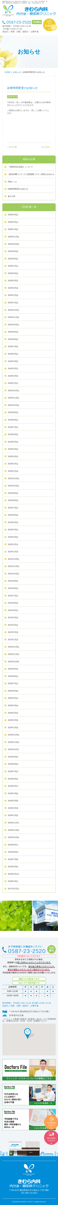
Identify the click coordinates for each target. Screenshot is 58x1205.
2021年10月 (13, 573)
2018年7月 (13, 859)
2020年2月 (13, 720)
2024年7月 (13, 346)
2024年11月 (13, 317)
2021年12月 (13, 559)
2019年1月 (13, 815)
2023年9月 (13, 412)
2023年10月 (13, 405)
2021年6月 (13, 603)
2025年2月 (13, 295)
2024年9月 (13, 332)
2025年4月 (13, 288)
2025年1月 (13, 302)
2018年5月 (13, 874)
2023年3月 (13, 456)
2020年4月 (13, 705)
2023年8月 (13, 420)
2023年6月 (13, 434)
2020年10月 (13, 661)
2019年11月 (13, 742)
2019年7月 (13, 771)
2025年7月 (13, 266)
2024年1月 (13, 383)
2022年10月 (13, 486)
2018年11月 (13, 830)
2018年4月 (13, 881)
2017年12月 (13, 888)
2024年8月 (13, 339)
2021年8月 (13, 588)
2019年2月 (13, 808)
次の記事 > (46, 147)
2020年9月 (13, 669)
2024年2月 (13, 376)
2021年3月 (13, 625)
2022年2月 (13, 544)
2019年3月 (13, 800)
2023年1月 (13, 471)
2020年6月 (13, 691)
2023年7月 (13, 427)
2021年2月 (13, 632)
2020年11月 (13, 654)
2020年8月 (13, 676)
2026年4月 (13, 214)
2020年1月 (13, 727)
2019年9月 (13, 757)
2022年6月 (13, 515)
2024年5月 (13, 354)
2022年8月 (13, 500)
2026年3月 (13, 222)
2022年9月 (13, 493)
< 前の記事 (12, 147)
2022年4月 (13, 529)
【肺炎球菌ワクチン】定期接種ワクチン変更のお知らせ (31, 174)
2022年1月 (13, 551)
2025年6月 (13, 273)
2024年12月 (13, 310)
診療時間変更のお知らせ (18, 189)
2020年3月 (13, 713)
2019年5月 (13, 786)
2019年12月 (13, 735)
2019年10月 (13, 749)
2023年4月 (13, 449)
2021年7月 (13, 595)
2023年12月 (13, 390)
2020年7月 (13, 683)
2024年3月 (13, 368)
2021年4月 (13, 617)
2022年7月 (13, 508)
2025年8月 (13, 259)
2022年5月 (13, 522)
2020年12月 (13, 647)
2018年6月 (13, 866)
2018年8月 (13, 852)
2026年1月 (13, 229)
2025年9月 (13, 251)
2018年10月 (13, 837)
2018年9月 (13, 845)
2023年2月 (13, 464)
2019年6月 (13, 779)
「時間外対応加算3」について (20, 167)
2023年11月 (13, 398)
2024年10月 (13, 324)
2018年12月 (13, 823)
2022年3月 (13, 537)
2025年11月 (13, 236)
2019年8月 (13, 764)
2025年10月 (13, 244)
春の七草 (11, 196)
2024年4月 (13, 361)
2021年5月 (13, 610)
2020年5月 (13, 698)
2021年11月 (13, 566)
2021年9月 (13, 581)
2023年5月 (13, 442)
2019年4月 (13, 793)
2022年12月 (13, 478)
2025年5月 (13, 280)
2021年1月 (13, 639)
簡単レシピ (12, 182)
